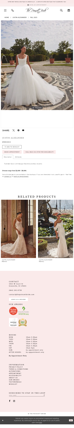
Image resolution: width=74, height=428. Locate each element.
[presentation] (18, 231)
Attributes (18, 159)
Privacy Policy (16, 370)
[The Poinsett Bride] (37, 11)
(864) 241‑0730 (15, 293)
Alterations (14, 374)
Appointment (15, 376)
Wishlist (13, 387)
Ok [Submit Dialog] (70, 424)
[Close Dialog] (3, 424)
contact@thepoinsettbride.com (21, 297)
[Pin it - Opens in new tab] (18, 131)
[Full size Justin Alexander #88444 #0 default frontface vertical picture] (37, 66)
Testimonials (15, 385)
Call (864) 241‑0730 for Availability (45, 154)
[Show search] (61, 11)
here (40, 426)
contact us (7, 179)
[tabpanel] (37, 66)
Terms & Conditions (18, 372)
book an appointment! (21, 179)
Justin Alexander (20, 18)
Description (8, 159)
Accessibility (15, 379)
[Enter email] (30, 398)
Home (7, 18)
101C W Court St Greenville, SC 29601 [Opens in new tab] (17, 287)
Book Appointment (13, 154)
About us (13, 381)
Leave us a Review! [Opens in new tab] (20, 302)
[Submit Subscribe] (50, 398)
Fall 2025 (33, 18)
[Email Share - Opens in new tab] (23, 131)
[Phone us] (12, 11)
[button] (5, 11)
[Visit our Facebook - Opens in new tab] (9, 404)
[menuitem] (5, 11)
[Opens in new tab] (13, 314)
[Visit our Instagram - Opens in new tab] (14, 404)
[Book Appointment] (37, 5)
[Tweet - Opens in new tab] (13, 131)
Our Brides (14, 383)
